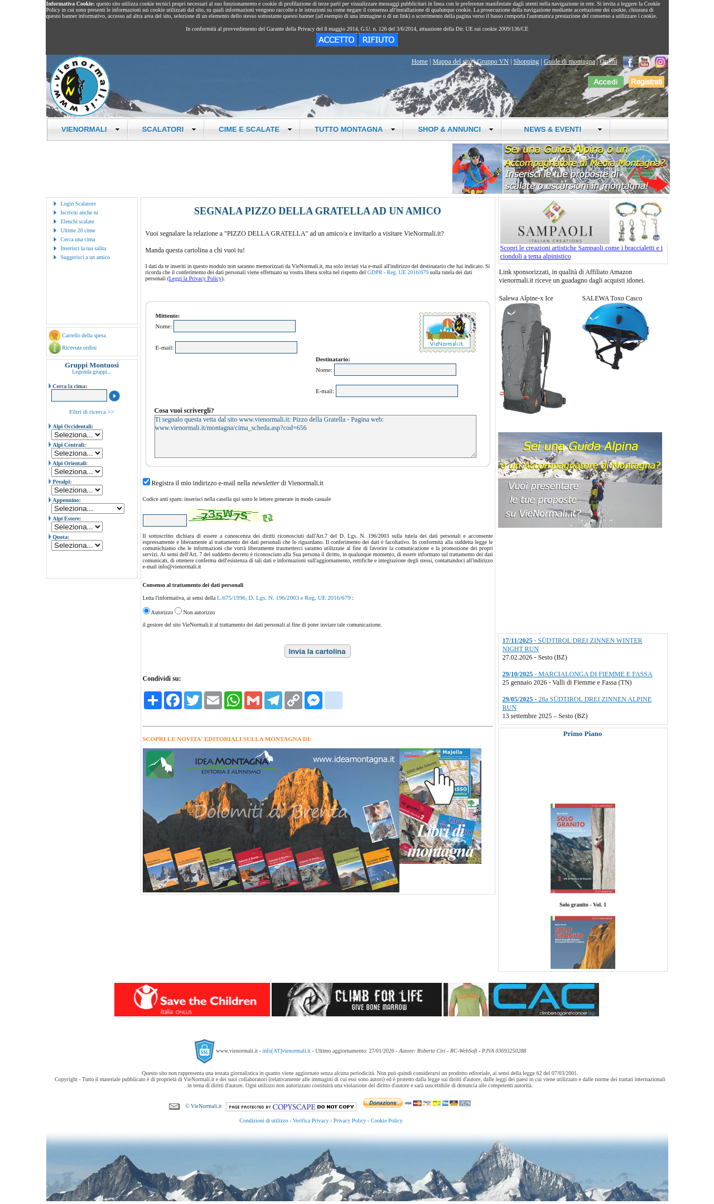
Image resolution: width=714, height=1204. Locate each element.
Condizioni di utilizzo (263, 1120)
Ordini (608, 61)
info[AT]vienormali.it (286, 1051)
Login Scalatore (79, 203)
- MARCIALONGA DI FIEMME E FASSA (578, 674)
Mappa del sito (452, 61)
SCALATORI (169, 129)
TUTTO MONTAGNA (355, 129)
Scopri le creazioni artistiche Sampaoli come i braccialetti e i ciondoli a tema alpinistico (584, 249)
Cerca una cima (78, 239)
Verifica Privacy (311, 1120)
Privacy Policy (350, 1120)
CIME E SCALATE (255, 129)
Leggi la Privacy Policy (195, 278)
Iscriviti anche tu (79, 212)
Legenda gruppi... (92, 372)
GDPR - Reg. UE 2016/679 (398, 272)
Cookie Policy (387, 1120)
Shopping (526, 61)
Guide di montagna (569, 61)
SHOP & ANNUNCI (456, 129)
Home (420, 61)
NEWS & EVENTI (559, 129)
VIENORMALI (90, 129)
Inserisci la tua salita (84, 248)
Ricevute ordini (79, 348)
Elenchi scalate (77, 221)
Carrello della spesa (84, 335)
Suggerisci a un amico (85, 257)
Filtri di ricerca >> (91, 411)
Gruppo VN (493, 61)
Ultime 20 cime (78, 230)
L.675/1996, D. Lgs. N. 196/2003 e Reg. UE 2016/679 (284, 597)
